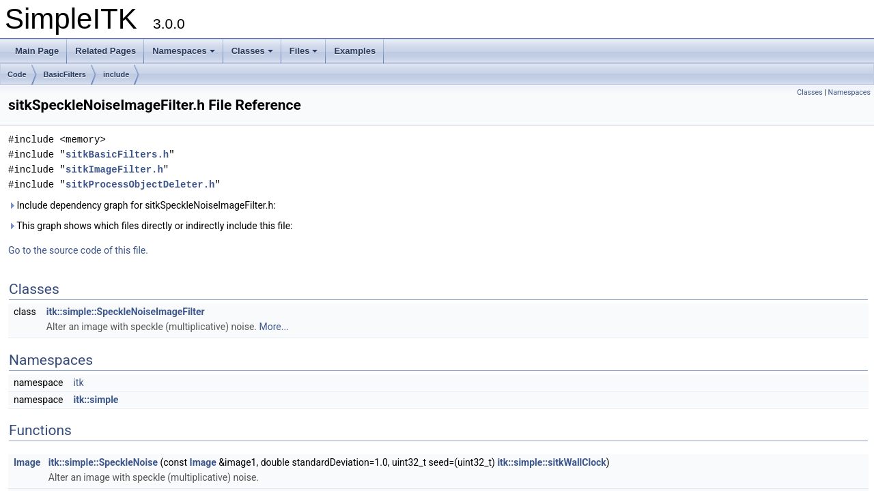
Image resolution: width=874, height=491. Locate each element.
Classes (252, 51)
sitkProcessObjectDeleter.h (140, 184)
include (116, 74)
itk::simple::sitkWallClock (551, 462)
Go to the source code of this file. (78, 250)
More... (273, 326)
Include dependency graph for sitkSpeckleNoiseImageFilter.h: (142, 205)
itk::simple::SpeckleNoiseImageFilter (125, 311)
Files (304, 51)
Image (27, 462)
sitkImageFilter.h (114, 169)
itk (78, 382)
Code (17, 74)
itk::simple (95, 399)
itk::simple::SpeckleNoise (103, 462)
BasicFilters (65, 74)
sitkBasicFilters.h (117, 154)
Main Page (37, 51)
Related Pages (105, 51)
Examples (355, 51)
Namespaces (183, 51)
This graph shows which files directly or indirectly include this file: (150, 225)
